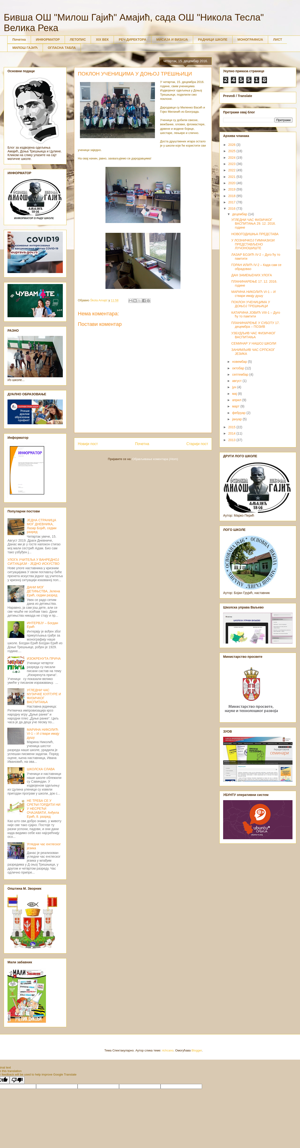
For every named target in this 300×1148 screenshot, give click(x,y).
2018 (232, 196)
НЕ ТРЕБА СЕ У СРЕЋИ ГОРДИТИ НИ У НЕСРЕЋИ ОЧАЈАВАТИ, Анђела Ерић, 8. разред (43, 808)
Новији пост (88, 444)
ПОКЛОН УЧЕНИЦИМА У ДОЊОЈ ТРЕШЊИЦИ (250, 304)
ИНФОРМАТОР (48, 39)
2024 (232, 157)
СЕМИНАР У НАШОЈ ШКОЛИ (253, 343)
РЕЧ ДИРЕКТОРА (132, 39)
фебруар (239, 413)
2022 (232, 170)
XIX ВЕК (102, 39)
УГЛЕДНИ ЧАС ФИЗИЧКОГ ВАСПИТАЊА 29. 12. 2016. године (253, 224)
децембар (240, 214)
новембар (240, 361)
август (237, 381)
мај (235, 394)
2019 (232, 189)
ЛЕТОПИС (78, 39)
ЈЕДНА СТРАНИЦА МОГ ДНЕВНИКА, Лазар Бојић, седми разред (41, 526)
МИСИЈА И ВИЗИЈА (172, 39)
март (236, 406)
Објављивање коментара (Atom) (155, 459)
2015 (232, 427)
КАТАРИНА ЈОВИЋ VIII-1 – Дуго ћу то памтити (255, 314)
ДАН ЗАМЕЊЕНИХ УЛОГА (251, 275)
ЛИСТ (277, 39)
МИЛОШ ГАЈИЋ (25, 48)
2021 (232, 177)
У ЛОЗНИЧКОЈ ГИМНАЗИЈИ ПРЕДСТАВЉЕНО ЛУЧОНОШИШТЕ (253, 244)
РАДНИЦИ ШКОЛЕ (212, 39)
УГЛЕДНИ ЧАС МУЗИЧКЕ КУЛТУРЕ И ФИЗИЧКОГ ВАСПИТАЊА (44, 696)
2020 (232, 183)
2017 (232, 202)
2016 (232, 208)
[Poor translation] (17, 1080)
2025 (232, 151)
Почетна (19, 39)
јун (234, 387)
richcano (167, 1050)
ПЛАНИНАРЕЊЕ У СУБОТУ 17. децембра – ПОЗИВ (255, 325)
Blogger (196, 1050)
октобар (238, 368)
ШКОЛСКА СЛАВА (41, 769)
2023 (232, 164)
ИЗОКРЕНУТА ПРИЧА (44, 658)
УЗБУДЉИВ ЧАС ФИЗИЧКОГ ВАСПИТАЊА (253, 335)
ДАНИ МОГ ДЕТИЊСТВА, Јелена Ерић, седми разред (43, 591)
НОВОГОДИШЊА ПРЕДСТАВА (254, 234)
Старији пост (197, 444)
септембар (240, 374)
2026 (232, 145)
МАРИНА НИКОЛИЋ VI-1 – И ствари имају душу (43, 733)
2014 (232, 433)
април (237, 400)
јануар (237, 419)
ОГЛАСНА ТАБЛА (62, 48)
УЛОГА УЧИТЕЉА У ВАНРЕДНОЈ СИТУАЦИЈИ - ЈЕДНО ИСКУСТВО (34, 561)
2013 (232, 440)
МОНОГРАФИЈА (250, 39)
